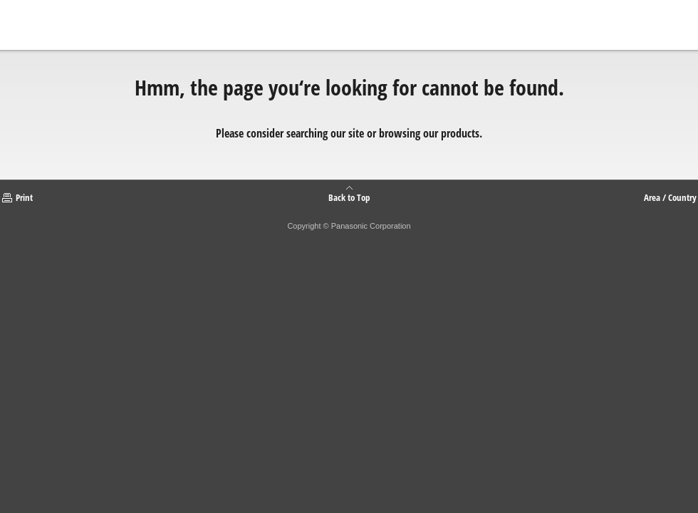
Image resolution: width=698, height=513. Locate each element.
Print (24, 197)
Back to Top (349, 196)
